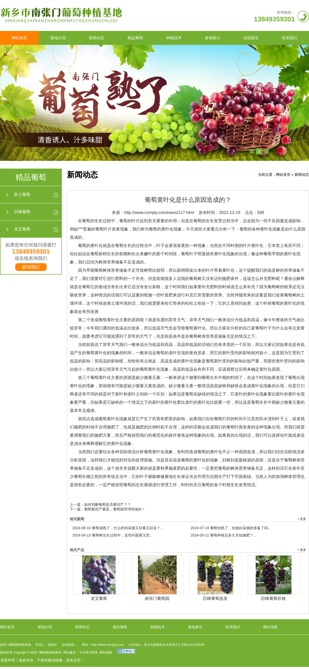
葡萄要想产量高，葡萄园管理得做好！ (114, 509)
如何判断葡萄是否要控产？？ (107, 504)
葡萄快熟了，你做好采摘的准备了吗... (231, 528)
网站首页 (19, 38)
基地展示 (212, 38)
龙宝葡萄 (22, 229)
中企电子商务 (88, 652)
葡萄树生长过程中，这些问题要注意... (112, 535)
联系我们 (289, 38)
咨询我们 (31, 267)
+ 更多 (301, 519)
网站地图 (270, 627)
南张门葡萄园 (157, 598)
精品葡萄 (135, 38)
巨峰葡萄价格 (273, 598)
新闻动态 (96, 38)
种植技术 (174, 38)
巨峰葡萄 (22, 212)
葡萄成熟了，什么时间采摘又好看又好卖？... (117, 528)
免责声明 (8, 660)
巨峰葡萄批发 (215, 598)
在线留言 (251, 38)
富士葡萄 (22, 194)
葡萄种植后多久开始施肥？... (223, 535)
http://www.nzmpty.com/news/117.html (159, 212)
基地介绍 (58, 38)
